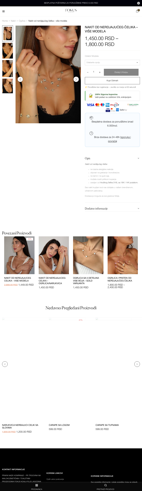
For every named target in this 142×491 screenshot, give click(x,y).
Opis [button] (87, 158)
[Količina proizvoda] (93, 72)
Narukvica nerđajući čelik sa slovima (20, 426)
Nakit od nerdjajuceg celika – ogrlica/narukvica (52, 280)
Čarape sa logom (59, 425)
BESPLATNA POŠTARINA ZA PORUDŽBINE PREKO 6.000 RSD (71, 3)
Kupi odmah (112, 81)
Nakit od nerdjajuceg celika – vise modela (17, 279)
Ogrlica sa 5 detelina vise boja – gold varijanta (86, 280)
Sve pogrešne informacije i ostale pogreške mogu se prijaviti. (114, 482)
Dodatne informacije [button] (96, 208)
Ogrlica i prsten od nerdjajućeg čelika (120, 279)
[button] (137, 12)
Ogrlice (22, 21)
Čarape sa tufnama (107, 425)
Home (5, 21)
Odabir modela (91, 56)
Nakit (13, 21)
